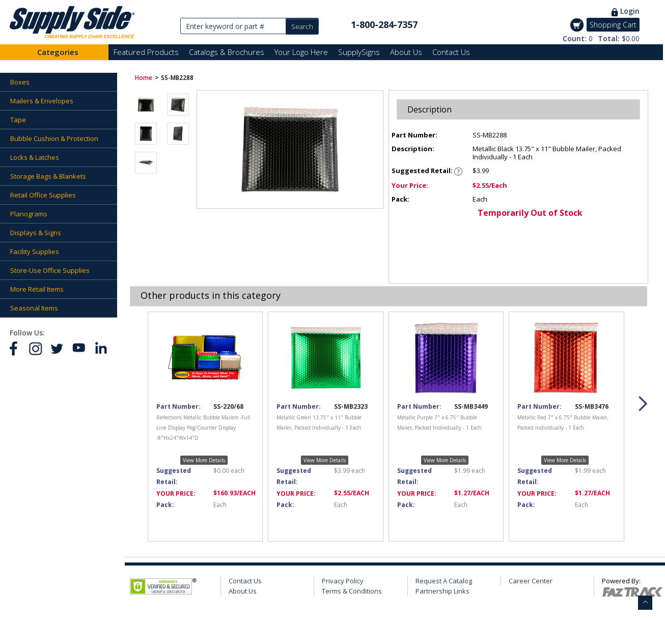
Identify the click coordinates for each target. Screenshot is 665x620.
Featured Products (146, 52)
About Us (406, 52)
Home (143, 77)
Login (630, 11)
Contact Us (451, 52)
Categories (57, 52)
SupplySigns (359, 52)
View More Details (204, 460)
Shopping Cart (613, 25)
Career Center (530, 580)
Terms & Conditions (352, 591)
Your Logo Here (301, 52)
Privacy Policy (343, 580)
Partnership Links (442, 591)
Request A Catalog (443, 580)
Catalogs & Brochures (226, 52)
